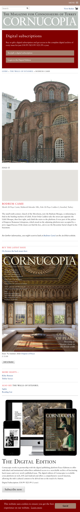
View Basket (69, 8)
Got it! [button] (65, 506)
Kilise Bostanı (7, 375)
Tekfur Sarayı (7, 378)
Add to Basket (8, 362)
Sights (4, 389)
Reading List (7, 392)
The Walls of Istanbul (21, 71)
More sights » (10, 372)
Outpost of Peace (28, 353)
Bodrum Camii (49, 235)
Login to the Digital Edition (19, 60)
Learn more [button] (36, 507)
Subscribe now (13, 489)
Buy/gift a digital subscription (20, 53)
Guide (5, 71)
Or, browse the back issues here (14, 251)
